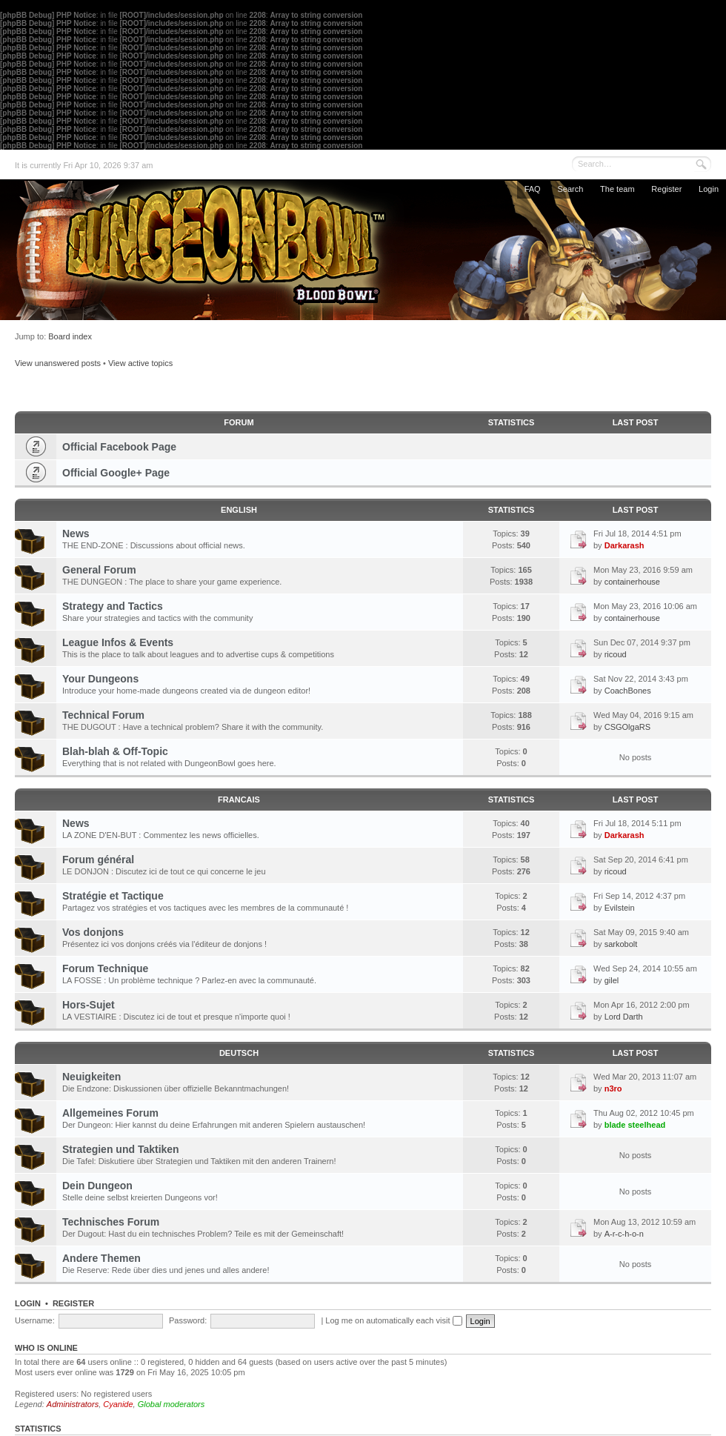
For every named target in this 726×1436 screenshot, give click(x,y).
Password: (188, 1320)
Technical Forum (103, 715)
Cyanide (118, 1404)
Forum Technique (105, 968)
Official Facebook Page (119, 447)
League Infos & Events (117, 642)
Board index (70, 336)
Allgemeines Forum (110, 1113)
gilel (612, 980)
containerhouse (632, 581)
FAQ (532, 189)
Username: (35, 1320)
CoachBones (628, 690)
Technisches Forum (110, 1222)
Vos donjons (93, 932)
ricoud (616, 654)
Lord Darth (624, 1016)
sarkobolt (621, 944)
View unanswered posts (58, 363)
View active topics (140, 363)
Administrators (73, 1404)
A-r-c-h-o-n (624, 1233)
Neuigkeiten (91, 1077)
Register (666, 189)
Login (709, 189)
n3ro (613, 1088)
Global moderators (171, 1404)
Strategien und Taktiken (120, 1149)
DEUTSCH (239, 1052)
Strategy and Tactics (112, 606)
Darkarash (625, 545)
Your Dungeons (100, 679)
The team (617, 189)
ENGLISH (239, 509)
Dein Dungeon (97, 1185)
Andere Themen (101, 1258)
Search (570, 189)
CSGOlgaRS (627, 726)
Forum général (98, 859)
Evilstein (620, 907)
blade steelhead (635, 1124)
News (76, 533)
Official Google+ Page (116, 473)
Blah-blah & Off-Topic (115, 751)
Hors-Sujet (88, 1005)
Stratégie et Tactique (113, 896)
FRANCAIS (239, 799)
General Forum (99, 570)
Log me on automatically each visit (393, 1320)
